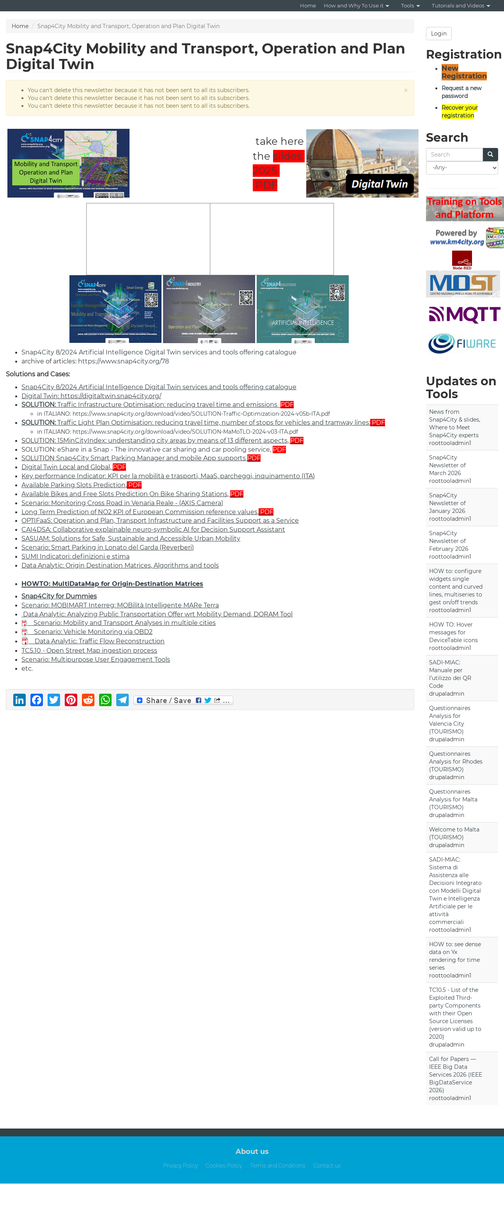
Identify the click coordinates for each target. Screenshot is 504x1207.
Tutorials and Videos (461, 5)
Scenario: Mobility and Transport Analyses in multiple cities (125, 623)
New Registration (464, 72)
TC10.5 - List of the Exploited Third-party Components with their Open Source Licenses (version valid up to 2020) (455, 1013)
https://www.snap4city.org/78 (123, 361)
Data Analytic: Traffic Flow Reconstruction (100, 641)
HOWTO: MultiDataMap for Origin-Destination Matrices (112, 583)
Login (439, 33)
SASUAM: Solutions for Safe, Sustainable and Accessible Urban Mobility (130, 538)
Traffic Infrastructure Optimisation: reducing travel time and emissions (149, 404)
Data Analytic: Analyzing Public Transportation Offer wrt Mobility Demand (137, 614)
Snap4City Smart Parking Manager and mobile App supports (151, 458)
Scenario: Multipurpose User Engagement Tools (95, 659)
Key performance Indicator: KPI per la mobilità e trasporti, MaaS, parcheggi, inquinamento (160, 476)
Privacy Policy (180, 1165)
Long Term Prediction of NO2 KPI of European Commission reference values (139, 512)
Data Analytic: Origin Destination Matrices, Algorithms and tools (120, 565)
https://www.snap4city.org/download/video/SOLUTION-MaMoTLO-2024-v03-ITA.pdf (185, 431)
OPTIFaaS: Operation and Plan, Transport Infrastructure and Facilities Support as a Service (160, 520)
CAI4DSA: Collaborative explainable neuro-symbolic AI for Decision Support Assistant (153, 529)
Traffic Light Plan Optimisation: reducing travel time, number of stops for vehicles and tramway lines (195, 422)
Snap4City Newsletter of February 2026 (449, 541)
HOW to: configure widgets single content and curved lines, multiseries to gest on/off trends (456, 587)
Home (308, 5)
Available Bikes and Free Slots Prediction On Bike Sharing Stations (124, 494)
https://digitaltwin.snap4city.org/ (110, 396)
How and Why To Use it (356, 5)
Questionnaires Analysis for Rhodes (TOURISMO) (456, 761)
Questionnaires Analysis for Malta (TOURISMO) (453, 799)
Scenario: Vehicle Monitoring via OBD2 (93, 632)
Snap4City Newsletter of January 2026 (447, 503)
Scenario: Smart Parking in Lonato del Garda (89, 547)
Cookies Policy (224, 1165)
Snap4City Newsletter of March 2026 (447, 465)
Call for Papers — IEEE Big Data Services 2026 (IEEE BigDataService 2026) (455, 1075)
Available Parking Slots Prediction (73, 485)
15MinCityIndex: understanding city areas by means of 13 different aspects (172, 440)
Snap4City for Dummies (59, 596)
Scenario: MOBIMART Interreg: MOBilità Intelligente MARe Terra (120, 605)
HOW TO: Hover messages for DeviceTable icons (453, 632)
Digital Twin (39, 396)
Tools (410, 5)
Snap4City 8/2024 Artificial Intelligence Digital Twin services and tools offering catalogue (158, 352)
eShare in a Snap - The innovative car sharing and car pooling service (163, 449)
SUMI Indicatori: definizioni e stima (75, 556)
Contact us (327, 1165)
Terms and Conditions (277, 1165)
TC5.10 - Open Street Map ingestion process (89, 650)
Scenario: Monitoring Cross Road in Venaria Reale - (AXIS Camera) (122, 503)
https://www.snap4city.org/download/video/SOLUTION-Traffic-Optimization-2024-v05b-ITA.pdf (201, 413)
